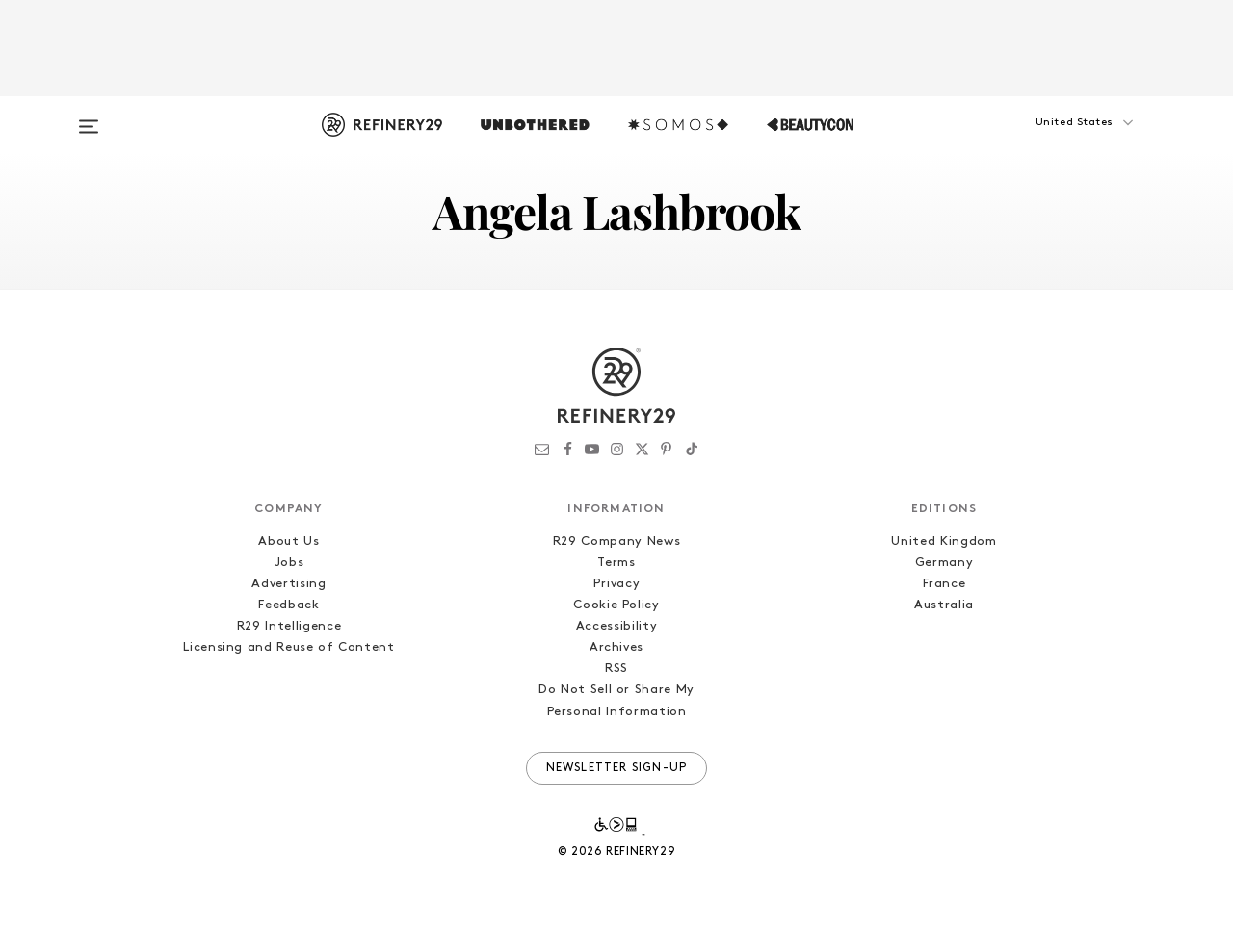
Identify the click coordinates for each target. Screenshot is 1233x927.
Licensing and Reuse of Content (289, 647)
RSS (616, 668)
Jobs (289, 562)
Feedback (288, 605)
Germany (944, 562)
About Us (288, 541)
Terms (616, 562)
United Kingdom (943, 541)
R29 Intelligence (289, 626)
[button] (1050, 141)
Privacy (617, 584)
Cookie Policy (616, 605)
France (944, 584)
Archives (616, 647)
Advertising (288, 584)
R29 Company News (616, 541)
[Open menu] (88, 117)
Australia (944, 605)
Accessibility (616, 626)
